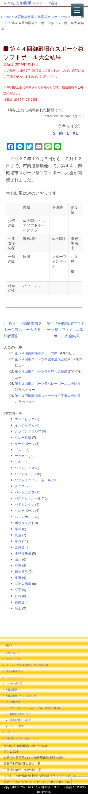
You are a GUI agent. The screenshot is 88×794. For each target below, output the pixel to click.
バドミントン (24, 504)
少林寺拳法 (23, 553)
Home (6, 17)
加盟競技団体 (13, 689)
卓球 (18, 541)
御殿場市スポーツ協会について (22, 738)
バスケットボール (28, 498)
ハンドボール (24, 517)
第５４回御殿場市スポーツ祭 (36, 353)
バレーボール (24, 510)
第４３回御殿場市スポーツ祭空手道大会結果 (47, 395)
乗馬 (18, 529)
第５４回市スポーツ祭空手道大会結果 (43, 359)
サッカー (21, 455)
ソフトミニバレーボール (33, 480)
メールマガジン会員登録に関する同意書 (27, 665)
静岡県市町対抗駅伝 (20, 720)
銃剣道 (20, 602)
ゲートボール (24, 443)
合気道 (20, 547)
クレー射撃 (23, 437)
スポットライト (14, 677)
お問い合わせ (13, 653)
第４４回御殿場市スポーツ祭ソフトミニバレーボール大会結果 (65, 329)
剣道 (18, 535)
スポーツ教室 (17, 726)
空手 (18, 589)
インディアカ (24, 425)
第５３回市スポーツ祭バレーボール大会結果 (47, 383)
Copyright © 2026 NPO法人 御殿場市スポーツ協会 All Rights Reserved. (44, 789)
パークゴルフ (24, 492)
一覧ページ (12, 732)
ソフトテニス (24, 468)
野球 (18, 596)
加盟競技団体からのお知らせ (21, 695)
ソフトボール (24, 474)
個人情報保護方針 (15, 671)
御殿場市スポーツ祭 (52, 17)
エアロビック (24, 419)
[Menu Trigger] (77, 10)
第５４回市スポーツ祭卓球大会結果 (41, 371)
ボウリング (23, 523)
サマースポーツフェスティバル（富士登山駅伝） (35, 707)
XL (75, 133)
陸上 (18, 608)
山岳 (18, 559)
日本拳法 (21, 571)
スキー (20, 462)
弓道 (18, 565)
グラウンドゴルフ (28, 431)
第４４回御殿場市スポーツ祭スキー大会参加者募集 (23, 329)
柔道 (18, 577)
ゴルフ (20, 449)
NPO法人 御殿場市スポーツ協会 (31, 3)
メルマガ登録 (13, 659)
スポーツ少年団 (14, 683)
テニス (20, 486)
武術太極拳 (23, 583)
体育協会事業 (24, 17)
